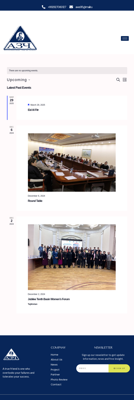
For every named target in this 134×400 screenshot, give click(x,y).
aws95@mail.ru (84, 7)
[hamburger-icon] (125, 38)
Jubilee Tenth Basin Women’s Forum (49, 299)
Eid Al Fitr (33, 109)
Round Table (35, 200)
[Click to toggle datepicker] (18, 80)
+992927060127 (56, 7)
